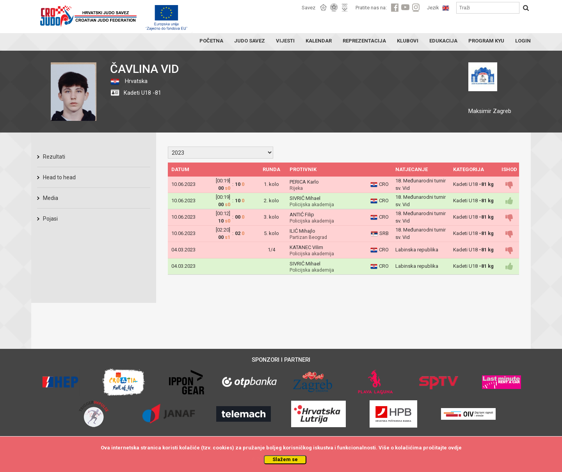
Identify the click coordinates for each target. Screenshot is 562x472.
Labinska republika (416, 250)
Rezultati (54, 157)
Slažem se (285, 459)
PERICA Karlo (304, 182)
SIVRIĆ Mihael (305, 198)
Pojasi (50, 219)
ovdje (455, 448)
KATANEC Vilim (306, 247)
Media (50, 198)
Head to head (59, 177)
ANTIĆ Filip (302, 214)
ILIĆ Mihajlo (302, 231)
